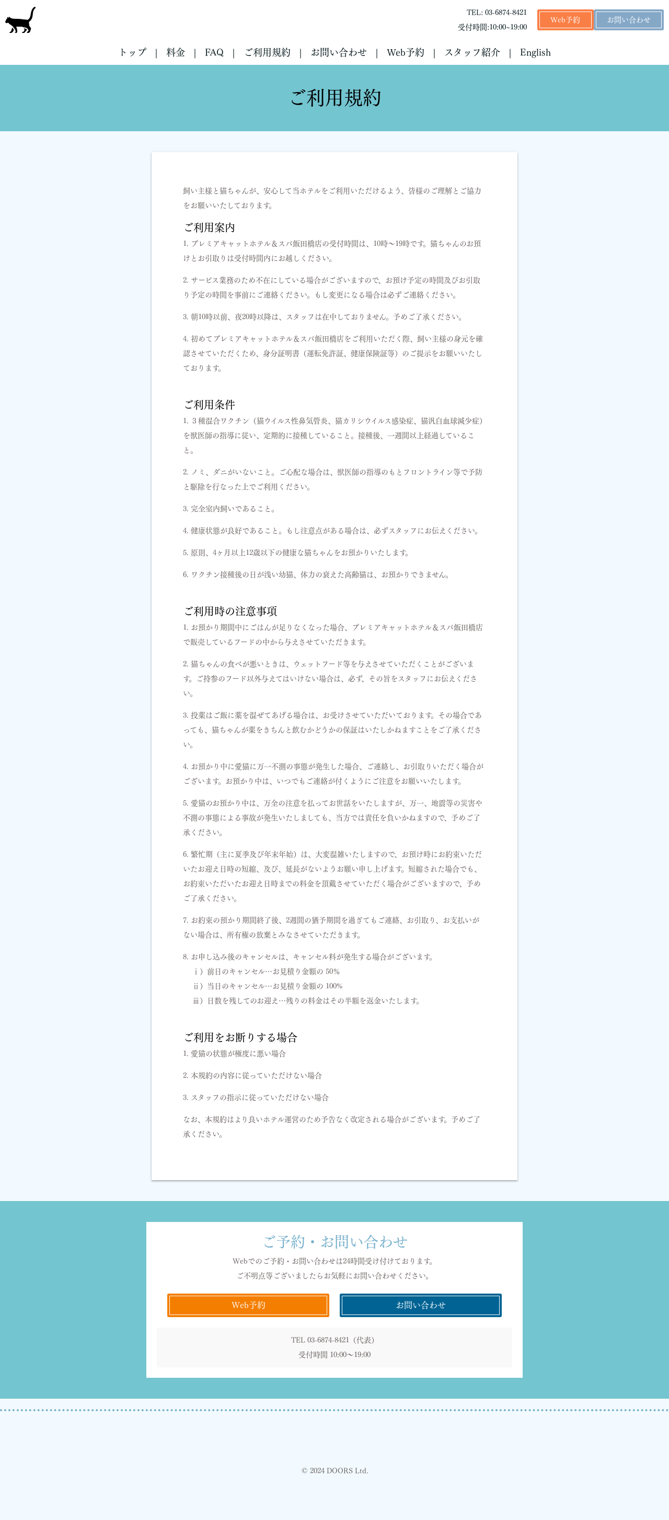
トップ (132, 52)
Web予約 (565, 20)
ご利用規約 (267, 52)
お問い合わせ (629, 20)
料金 (175, 52)
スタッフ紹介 (472, 52)
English (535, 52)
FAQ (214, 52)
